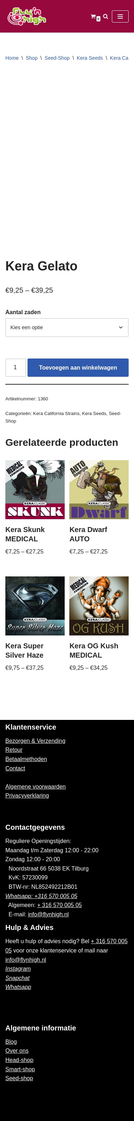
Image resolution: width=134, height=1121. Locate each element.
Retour (14, 750)
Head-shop (19, 1060)
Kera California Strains (56, 413)
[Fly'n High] (26, 16)
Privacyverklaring (27, 796)
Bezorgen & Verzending (35, 741)
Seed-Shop (57, 58)
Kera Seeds (90, 58)
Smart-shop (20, 1069)
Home (12, 58)
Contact (15, 768)
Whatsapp (18, 987)
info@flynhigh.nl (48, 914)
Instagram (18, 969)
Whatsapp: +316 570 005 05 (41, 896)
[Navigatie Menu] (120, 16)
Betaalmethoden (26, 759)
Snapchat (17, 978)
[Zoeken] (105, 16)
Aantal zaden (23, 312)
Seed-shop (19, 1078)
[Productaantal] (15, 368)
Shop (32, 58)
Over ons (17, 1051)
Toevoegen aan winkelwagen (78, 368)
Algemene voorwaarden (35, 787)
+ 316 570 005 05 (59, 905)
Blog (11, 1042)
